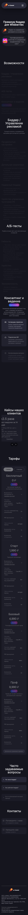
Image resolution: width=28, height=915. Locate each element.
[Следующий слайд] (16, 444)
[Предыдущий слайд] (12, 444)
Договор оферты (5, 908)
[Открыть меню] (22, 5)
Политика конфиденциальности (9, 907)
